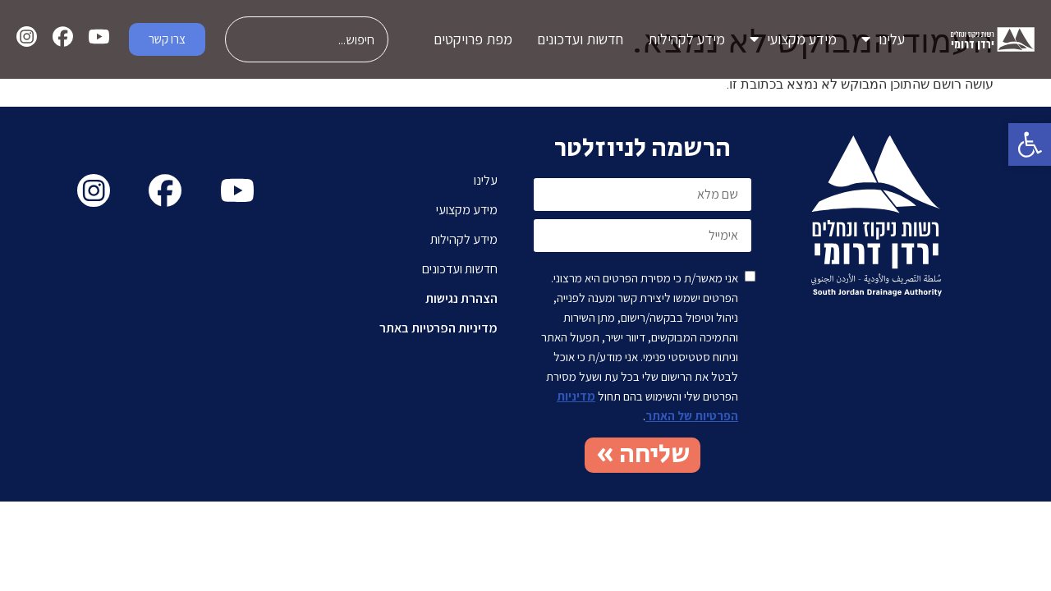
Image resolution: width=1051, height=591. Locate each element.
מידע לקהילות (686, 39)
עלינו (883, 39)
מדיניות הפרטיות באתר (438, 328)
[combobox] (306, 39)
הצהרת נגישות (461, 298)
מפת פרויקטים (473, 39)
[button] (1029, 144)
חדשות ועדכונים (580, 39)
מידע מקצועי (793, 39)
